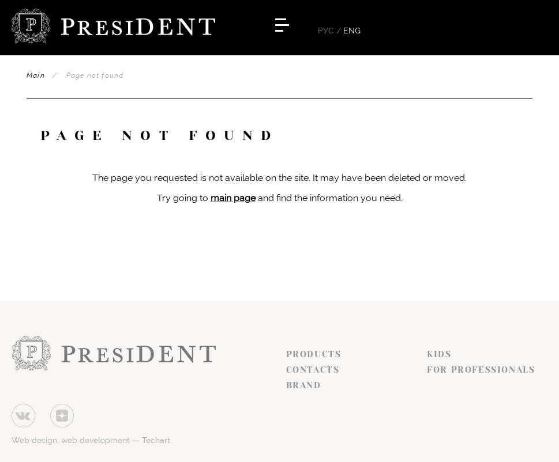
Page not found (95, 75)
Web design (34, 440)
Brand (303, 385)
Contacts (313, 370)
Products (314, 354)
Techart (156, 440)
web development (95, 440)
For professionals (481, 370)
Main (36, 75)
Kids (439, 354)
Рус (326, 30)
